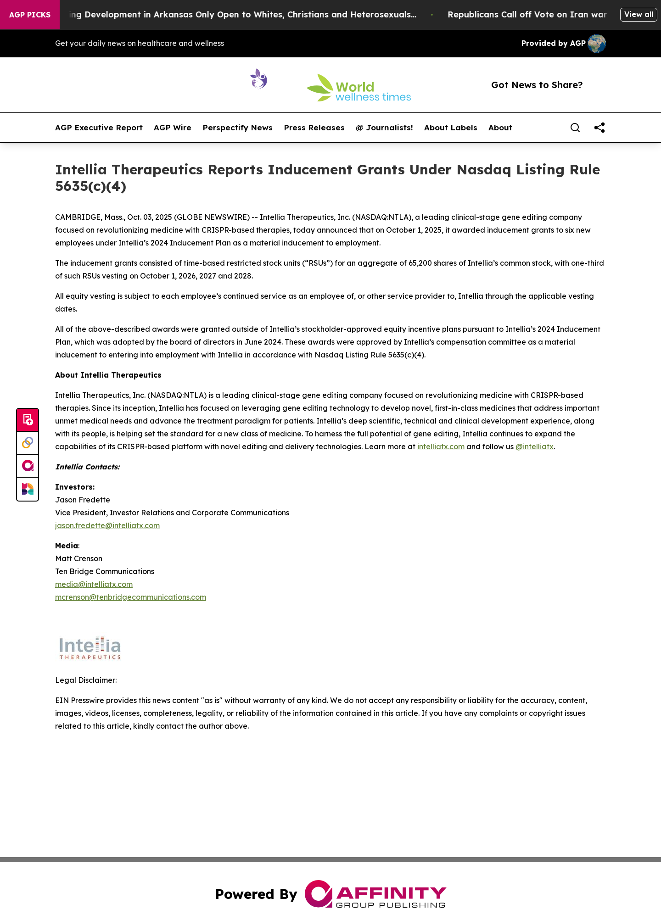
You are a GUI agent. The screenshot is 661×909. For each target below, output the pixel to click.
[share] (599, 127)
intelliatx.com (441, 446)
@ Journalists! (384, 127)
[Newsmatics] (27, 489)
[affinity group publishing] (27, 466)
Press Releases (314, 127)
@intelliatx (534, 446)
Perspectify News (237, 127)
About (500, 127)
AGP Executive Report (99, 127)
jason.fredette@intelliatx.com (107, 525)
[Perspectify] (27, 443)
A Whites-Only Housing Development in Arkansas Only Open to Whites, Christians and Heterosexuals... (224, 14)
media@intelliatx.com (94, 584)
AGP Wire (172, 127)
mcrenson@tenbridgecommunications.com (130, 597)
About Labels (450, 127)
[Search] (575, 127)
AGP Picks (29, 14)
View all (638, 14)
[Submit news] (27, 420)
